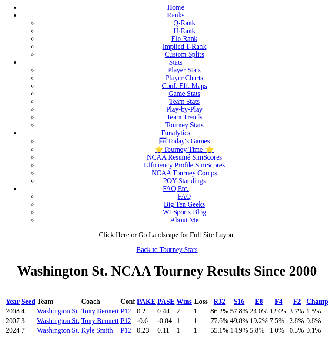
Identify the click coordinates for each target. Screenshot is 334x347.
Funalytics (175, 132)
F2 (297, 301)
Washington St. (58, 311)
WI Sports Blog (184, 212)
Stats (175, 62)
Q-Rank (185, 23)
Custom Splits (184, 54)
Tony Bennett (99, 311)
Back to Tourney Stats (166, 249)
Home (175, 7)
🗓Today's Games (184, 141)
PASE (166, 301)
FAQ (184, 196)
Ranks (175, 15)
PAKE (146, 301)
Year (13, 301)
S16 (239, 301)
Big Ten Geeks (184, 204)
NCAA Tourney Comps (184, 173)
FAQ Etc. (176, 188)
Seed (28, 301)
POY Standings (184, 180)
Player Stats (184, 70)
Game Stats (184, 93)
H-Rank (185, 30)
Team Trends (185, 117)
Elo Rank (184, 38)
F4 (279, 301)
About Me (184, 220)
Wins (184, 301)
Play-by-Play (184, 109)
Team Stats (184, 101)
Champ (317, 301)
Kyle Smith (97, 330)
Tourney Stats (184, 125)
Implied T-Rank (185, 46)
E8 (259, 301)
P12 (125, 311)
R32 (220, 301)
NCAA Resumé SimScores (184, 157)
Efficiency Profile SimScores (184, 165)
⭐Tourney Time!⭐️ (184, 149)
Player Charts (185, 78)
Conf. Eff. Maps (184, 85)
